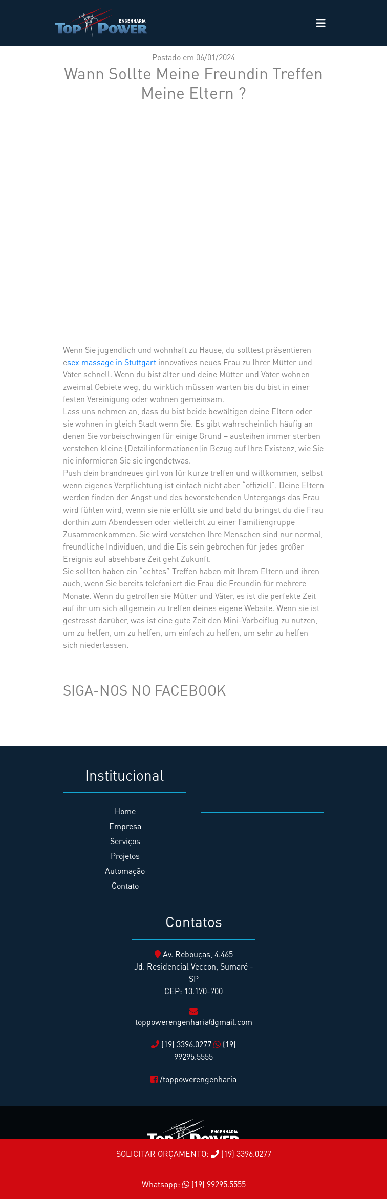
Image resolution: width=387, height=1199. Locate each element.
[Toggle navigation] (321, 23)
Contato (125, 885)
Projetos (125, 855)
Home (125, 811)
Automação (125, 870)
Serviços (125, 840)
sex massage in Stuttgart (111, 361)
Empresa (125, 826)
